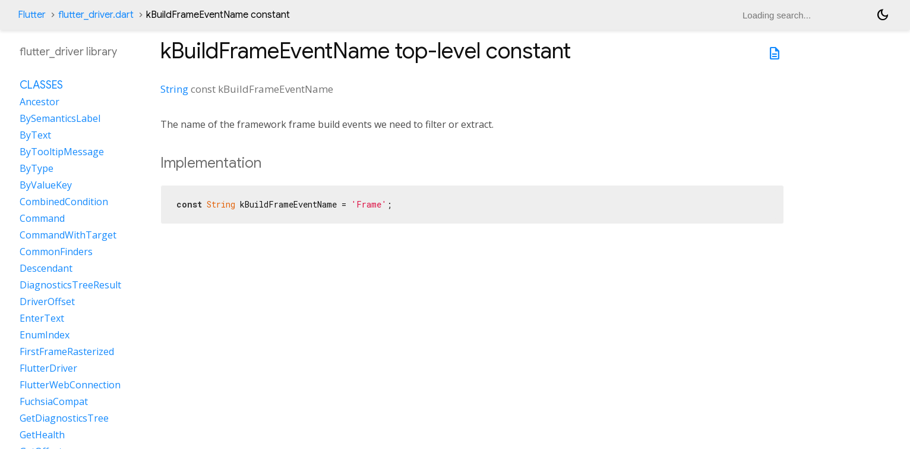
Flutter (32, 15)
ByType (36, 168)
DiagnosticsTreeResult (70, 284)
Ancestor (39, 101)
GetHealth (42, 434)
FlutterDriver (48, 368)
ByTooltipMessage (62, 151)
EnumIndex (44, 334)
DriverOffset (47, 301)
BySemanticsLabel (60, 118)
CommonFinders (56, 251)
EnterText (42, 318)
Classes (41, 85)
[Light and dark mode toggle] (882, 14)
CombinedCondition (64, 201)
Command (42, 218)
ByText (35, 135)
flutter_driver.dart (96, 15)
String (174, 89)
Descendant (46, 268)
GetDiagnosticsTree (64, 418)
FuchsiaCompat (54, 401)
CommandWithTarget (68, 234)
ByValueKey (46, 184)
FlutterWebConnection (70, 384)
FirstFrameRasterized (67, 351)
